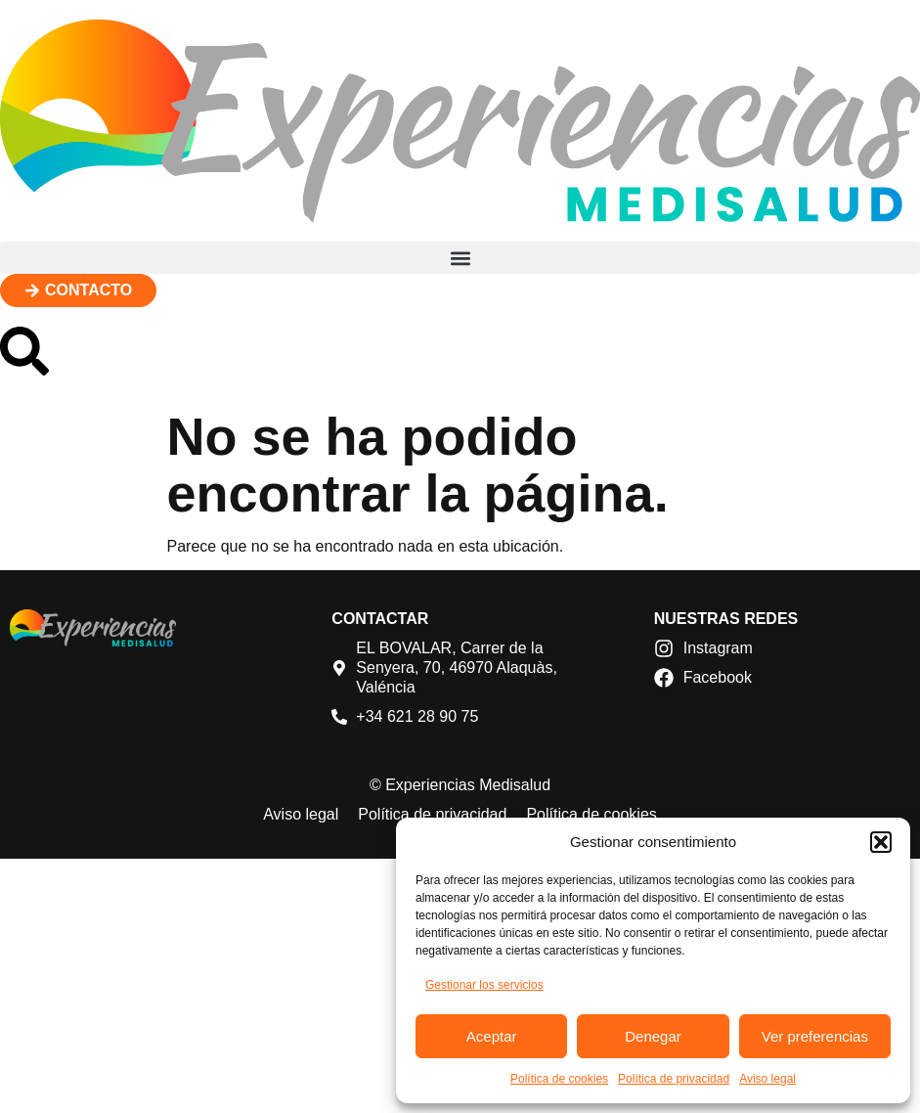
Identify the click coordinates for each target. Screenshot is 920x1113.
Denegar (653, 1036)
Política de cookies (559, 1079)
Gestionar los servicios (484, 985)
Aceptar (491, 1036)
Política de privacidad (673, 1079)
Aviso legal (767, 1079)
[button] (881, 842)
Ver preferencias (815, 1036)
